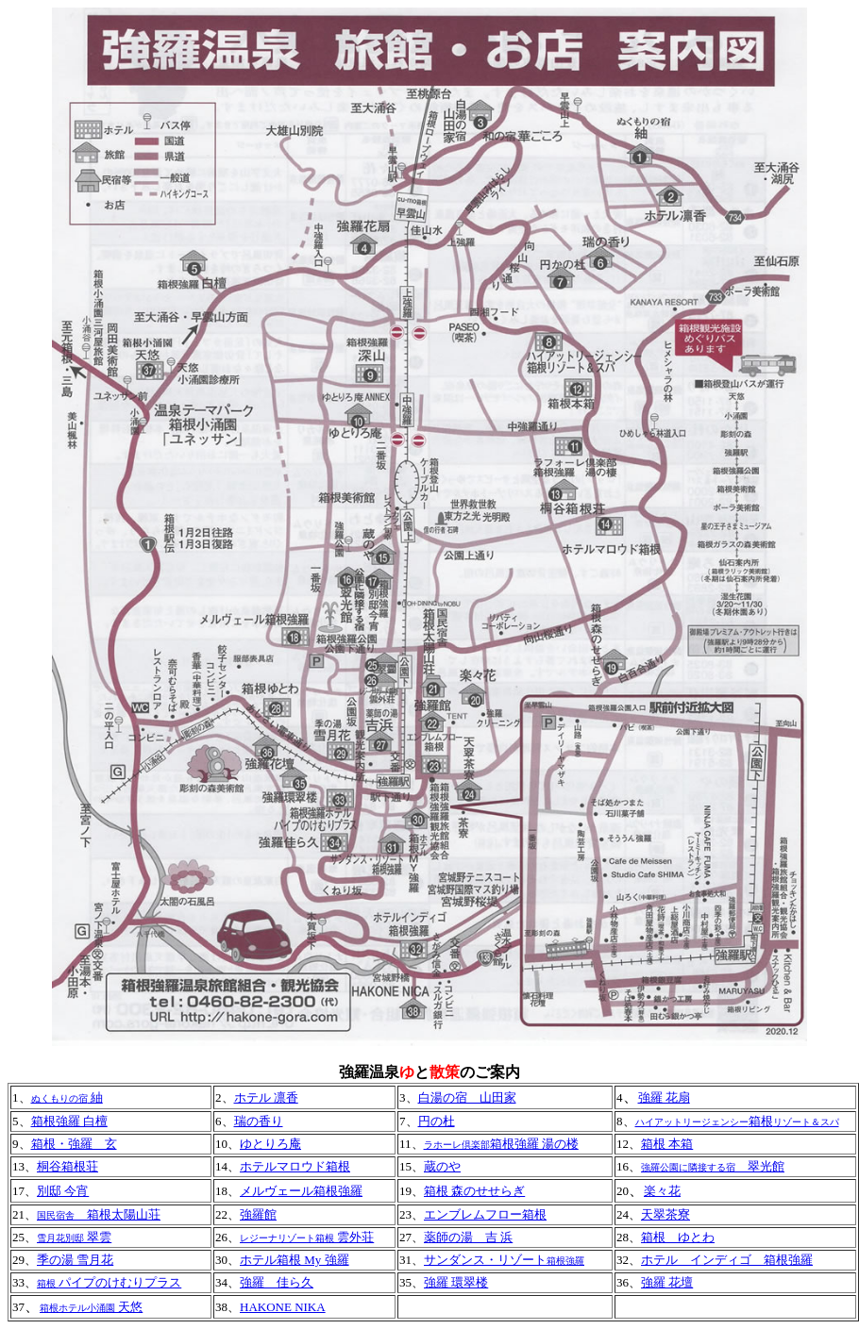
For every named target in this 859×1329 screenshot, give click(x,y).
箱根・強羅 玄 (74, 1144)
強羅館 (258, 1214)
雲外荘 (307, 1237)
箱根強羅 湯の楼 (534, 1144)
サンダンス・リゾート (504, 1260)
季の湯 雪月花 (75, 1260)
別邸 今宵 (63, 1191)
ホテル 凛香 (266, 1097)
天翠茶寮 (665, 1214)
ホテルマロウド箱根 (295, 1166)
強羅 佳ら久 (276, 1282)
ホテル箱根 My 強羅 (294, 1260)
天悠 (91, 1307)
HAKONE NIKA (283, 1307)
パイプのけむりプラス (120, 1282)
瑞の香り (258, 1121)
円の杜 (436, 1121)
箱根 (737, 1121)
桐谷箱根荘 (67, 1166)
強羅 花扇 (664, 1097)
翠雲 (97, 1237)
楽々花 (662, 1191)
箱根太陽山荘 (98, 1214)
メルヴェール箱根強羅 (301, 1191)
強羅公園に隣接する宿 (688, 1167)
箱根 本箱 (667, 1144)
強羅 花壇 (667, 1282)
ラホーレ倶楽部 (457, 1144)
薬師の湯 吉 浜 (468, 1237)
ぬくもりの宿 (59, 1098)
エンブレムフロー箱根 (485, 1214)
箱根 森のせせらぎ (474, 1191)
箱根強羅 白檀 (69, 1121)
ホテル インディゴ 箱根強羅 (727, 1260)
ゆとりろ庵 (270, 1144)
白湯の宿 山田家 (467, 1097)
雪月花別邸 (60, 1238)
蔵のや (442, 1166)
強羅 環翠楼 (456, 1282)
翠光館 (759, 1166)
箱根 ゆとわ (678, 1237)
